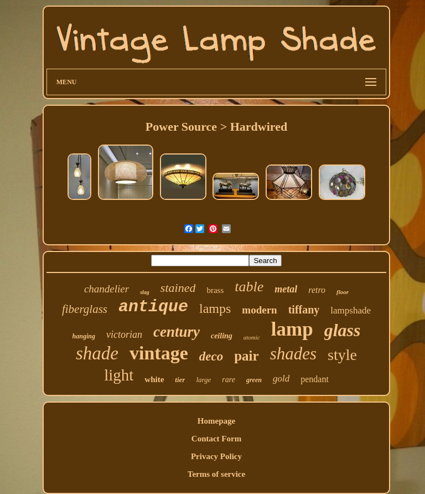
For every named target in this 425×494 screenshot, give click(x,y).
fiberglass (84, 309)
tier (180, 379)
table (249, 287)
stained (178, 288)
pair (246, 355)
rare (228, 379)
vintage (158, 353)
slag (144, 292)
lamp (292, 329)
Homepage (216, 420)
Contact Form (216, 438)
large (203, 379)
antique (153, 306)
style (342, 354)
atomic (251, 337)
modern (259, 310)
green (254, 380)
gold (281, 378)
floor (342, 292)
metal (285, 289)
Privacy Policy (216, 456)
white (154, 379)
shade (97, 353)
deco (211, 356)
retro (316, 290)
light (118, 375)
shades (293, 353)
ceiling (221, 336)
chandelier (106, 289)
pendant (314, 379)
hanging (83, 336)
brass (215, 290)
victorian (124, 334)
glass (342, 330)
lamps (215, 308)
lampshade (350, 310)
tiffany (304, 309)
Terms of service (216, 474)
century (176, 331)
